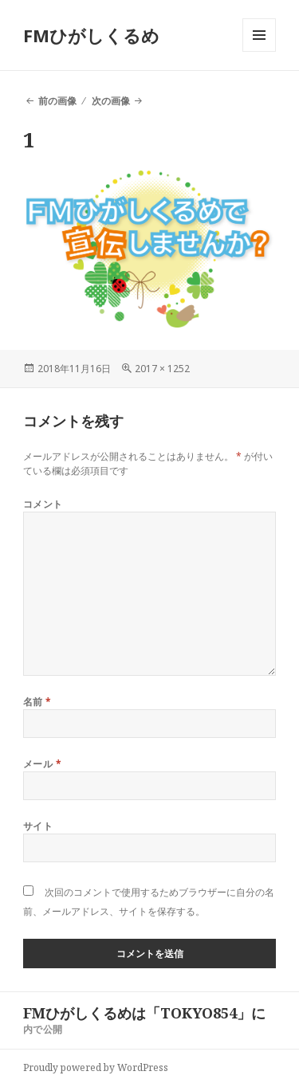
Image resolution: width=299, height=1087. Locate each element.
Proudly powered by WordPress (95, 1067)
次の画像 (111, 101)
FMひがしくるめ (91, 35)
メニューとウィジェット (259, 51)
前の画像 (57, 101)
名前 (37, 701)
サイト (38, 826)
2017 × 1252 (162, 368)
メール (42, 764)
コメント (43, 504)
